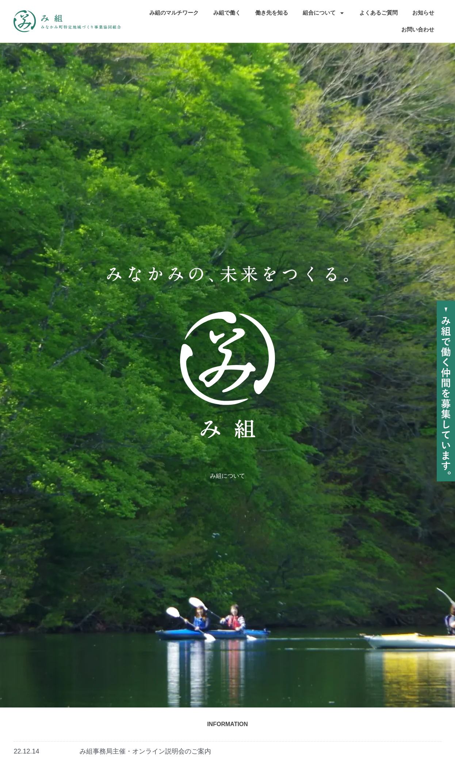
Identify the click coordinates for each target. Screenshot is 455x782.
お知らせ (423, 12)
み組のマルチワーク (174, 12)
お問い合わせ (417, 29)
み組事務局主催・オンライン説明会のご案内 (145, 751)
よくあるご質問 (378, 12)
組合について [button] (324, 13)
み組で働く (227, 12)
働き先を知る (271, 12)
